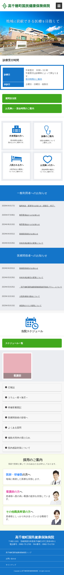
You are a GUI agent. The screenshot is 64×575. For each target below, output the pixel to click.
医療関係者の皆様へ (16, 417)
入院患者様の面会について (29, 296)
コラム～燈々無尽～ (16, 397)
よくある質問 (13, 427)
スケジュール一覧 (14, 343)
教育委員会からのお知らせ (29, 215)
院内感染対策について (17, 448)
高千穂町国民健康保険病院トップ (18, 552)
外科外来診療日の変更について (31, 243)
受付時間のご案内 (34, 79)
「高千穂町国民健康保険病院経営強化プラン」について (40, 287)
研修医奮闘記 (13, 407)
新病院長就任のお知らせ (28, 234)
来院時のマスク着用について (30, 306)
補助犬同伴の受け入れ (17, 437)
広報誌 (10, 387)
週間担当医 (10, 98)
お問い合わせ (11, 559)
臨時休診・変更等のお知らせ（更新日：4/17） (37, 206)
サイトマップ (11, 565)
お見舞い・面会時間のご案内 (19, 108)
